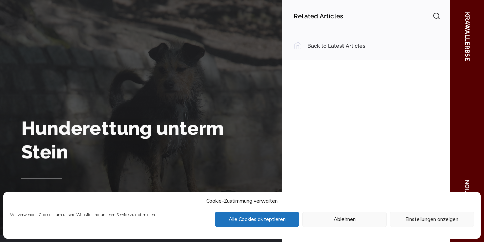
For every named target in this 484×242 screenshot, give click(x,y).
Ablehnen (345, 219)
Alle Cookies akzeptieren (257, 219)
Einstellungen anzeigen (431, 219)
